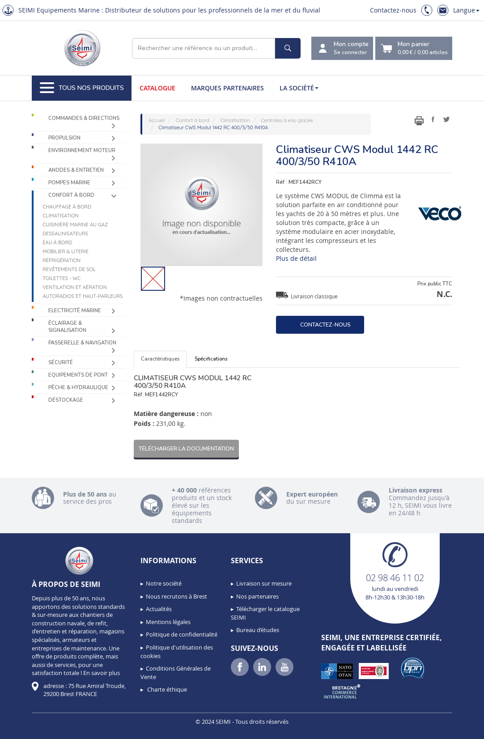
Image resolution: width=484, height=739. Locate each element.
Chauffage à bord (66, 207)
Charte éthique (166, 689)
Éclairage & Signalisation (67, 327)
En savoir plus (101, 673)
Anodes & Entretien (76, 170)
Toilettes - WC (61, 278)
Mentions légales (168, 622)
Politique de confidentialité (181, 634)
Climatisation (60, 215)
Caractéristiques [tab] (160, 359)
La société (299, 88)
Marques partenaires (227, 88)
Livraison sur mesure (264, 583)
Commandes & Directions (83, 118)
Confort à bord (71, 195)
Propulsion (64, 138)
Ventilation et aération (74, 287)
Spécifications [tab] (211, 359)
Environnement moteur (81, 150)
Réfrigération (61, 260)
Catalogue (157, 88)
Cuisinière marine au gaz (75, 224)
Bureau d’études (257, 630)
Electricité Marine (74, 310)
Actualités (159, 609)
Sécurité (60, 362)
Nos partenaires (257, 596)
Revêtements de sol (69, 269)
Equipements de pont (78, 375)
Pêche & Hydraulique (78, 387)
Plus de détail (296, 258)
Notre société (164, 583)
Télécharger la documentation (186, 448)
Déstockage (65, 400)
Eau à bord (57, 242)
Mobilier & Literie (65, 251)
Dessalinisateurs (65, 233)
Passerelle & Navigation (82, 343)
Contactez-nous (393, 10)
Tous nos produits (82, 88)
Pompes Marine (69, 182)
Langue (466, 10)
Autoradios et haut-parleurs (82, 296)
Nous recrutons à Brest (176, 596)
